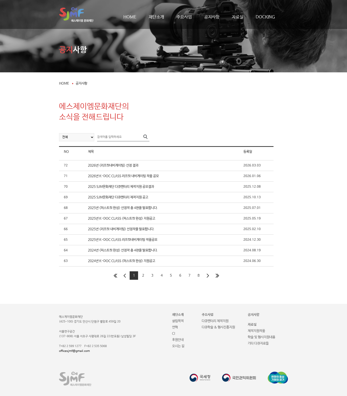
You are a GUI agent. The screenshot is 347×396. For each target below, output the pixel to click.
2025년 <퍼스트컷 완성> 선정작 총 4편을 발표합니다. (123, 208)
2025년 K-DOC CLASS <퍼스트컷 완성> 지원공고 (121, 218)
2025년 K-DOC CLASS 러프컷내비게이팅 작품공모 (122, 240)
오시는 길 (178, 346)
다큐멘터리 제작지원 (215, 321)
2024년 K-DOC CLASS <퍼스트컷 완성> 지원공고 (121, 261)
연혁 (175, 327)
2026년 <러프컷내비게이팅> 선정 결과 (113, 165)
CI (173, 333)
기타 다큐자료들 (258, 343)
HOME (129, 17)
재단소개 (156, 17)
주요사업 (184, 17)
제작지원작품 (256, 331)
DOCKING (265, 17)
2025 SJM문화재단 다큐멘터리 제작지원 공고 (118, 197)
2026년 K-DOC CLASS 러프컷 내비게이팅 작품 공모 (123, 176)
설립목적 (178, 321)
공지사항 (212, 17)
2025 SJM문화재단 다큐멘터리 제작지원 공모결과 (121, 187)
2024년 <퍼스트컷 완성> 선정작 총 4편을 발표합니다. (123, 250)
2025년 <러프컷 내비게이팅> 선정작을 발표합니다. (121, 229)
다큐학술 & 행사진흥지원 (218, 327)
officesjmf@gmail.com (74, 351)
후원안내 (178, 340)
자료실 (237, 17)
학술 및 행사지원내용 (261, 337)
